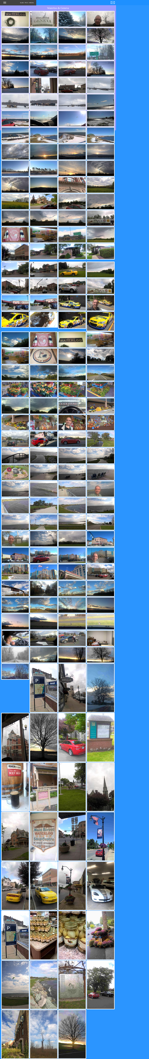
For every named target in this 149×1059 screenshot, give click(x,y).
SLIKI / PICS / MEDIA (18, 3)
